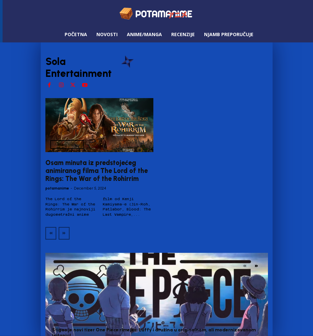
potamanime (57, 188)
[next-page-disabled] (64, 233)
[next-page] (256, 265)
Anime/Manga (67, 144)
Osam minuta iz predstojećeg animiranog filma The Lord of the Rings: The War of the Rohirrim (96, 171)
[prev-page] (50, 233)
